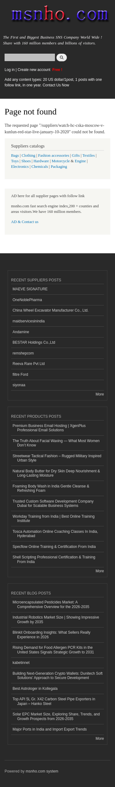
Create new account (34, 70)
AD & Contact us (24, 222)
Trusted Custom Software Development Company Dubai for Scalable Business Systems (53, 503)
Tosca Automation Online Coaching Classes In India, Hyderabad (55, 533)
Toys (15, 161)
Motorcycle (61, 161)
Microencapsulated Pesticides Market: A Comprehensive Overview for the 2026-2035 (51, 604)
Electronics (20, 166)
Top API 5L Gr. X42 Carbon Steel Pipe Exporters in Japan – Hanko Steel (54, 701)
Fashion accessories (53, 155)
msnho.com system (42, 771)
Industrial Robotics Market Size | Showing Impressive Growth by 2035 (56, 619)
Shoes (26, 161)
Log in (10, 70)
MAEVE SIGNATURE (30, 289)
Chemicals (40, 166)
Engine (80, 161)
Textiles (88, 155)
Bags (15, 155)
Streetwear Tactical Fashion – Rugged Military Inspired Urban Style (57, 458)
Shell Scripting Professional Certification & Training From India (54, 559)
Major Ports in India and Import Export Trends (50, 729)
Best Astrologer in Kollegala (35, 688)
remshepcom (23, 353)
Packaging (59, 166)
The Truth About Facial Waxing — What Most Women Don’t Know (56, 443)
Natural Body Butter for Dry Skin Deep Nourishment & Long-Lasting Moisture (56, 473)
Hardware (41, 161)
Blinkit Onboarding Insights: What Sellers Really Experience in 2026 (51, 634)
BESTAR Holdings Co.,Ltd (34, 342)
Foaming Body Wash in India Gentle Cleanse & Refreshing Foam (51, 488)
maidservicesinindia (29, 321)
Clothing (29, 155)
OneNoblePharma (27, 300)
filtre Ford (20, 374)
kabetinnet (21, 663)
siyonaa (19, 385)
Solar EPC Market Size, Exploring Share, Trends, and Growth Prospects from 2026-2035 (56, 716)
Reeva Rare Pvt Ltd (29, 364)
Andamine (21, 332)
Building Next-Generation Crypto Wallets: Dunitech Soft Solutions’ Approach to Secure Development (57, 675)
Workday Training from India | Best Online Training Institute (53, 518)
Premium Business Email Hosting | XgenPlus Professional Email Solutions (49, 428)
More (100, 394)
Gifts (76, 155)
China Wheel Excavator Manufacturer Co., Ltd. (51, 310)
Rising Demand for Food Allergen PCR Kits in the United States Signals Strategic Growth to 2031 (53, 649)
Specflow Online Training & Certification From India (54, 547)
